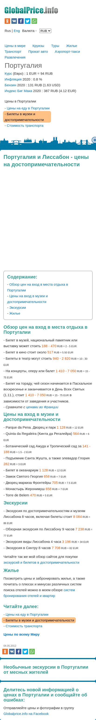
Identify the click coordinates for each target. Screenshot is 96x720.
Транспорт (13, 51)
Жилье (71, 46)
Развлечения (15, 57)
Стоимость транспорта (25, 125)
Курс (8, 73)
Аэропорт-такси (67, 51)
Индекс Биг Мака (18, 91)
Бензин (11, 85)
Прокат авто (38, 51)
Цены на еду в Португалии (28, 108)
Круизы (38, 46)
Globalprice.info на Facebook (26, 714)
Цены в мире (15, 46)
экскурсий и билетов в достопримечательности (41, 562)
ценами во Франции (42, 407)
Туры (55, 46)
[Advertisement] (48, 221)
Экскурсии (17, 307)
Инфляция (13, 79)
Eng (17, 31)
